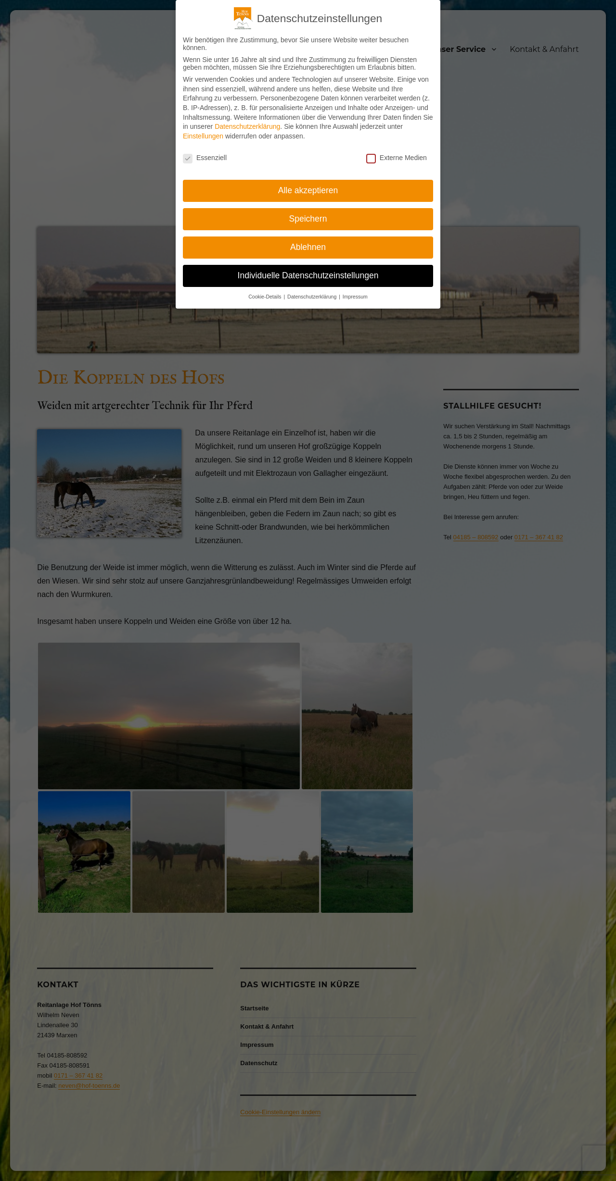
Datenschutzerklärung (247, 126)
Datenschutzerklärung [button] (312, 296)
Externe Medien (396, 158)
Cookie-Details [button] (265, 296)
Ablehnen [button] (308, 247)
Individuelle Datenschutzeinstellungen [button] (308, 275)
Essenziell (205, 158)
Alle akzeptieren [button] (308, 190)
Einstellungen (203, 136)
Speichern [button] (308, 219)
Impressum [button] (355, 296)
